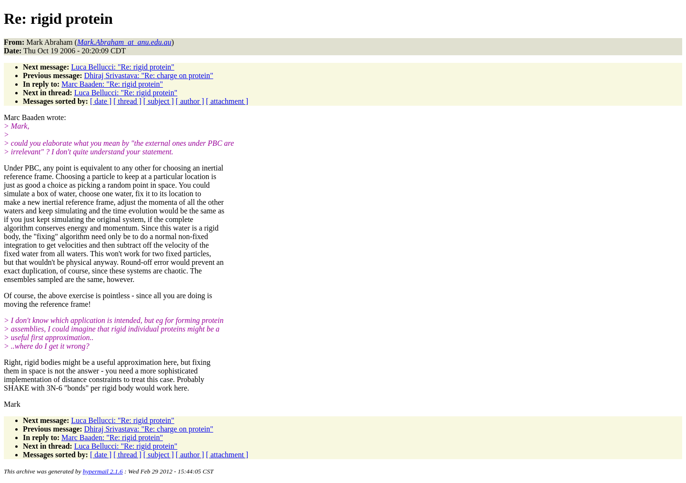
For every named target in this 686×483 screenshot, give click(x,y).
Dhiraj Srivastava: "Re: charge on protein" (148, 75)
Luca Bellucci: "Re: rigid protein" (122, 67)
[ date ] (100, 101)
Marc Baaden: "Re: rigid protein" (112, 84)
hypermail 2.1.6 (103, 471)
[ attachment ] (227, 101)
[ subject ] (158, 101)
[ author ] (190, 101)
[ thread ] (127, 101)
